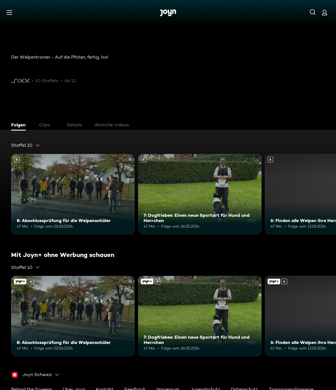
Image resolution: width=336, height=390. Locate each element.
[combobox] (25, 145)
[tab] (20, 126)
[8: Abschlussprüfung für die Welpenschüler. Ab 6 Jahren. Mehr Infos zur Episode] (73, 194)
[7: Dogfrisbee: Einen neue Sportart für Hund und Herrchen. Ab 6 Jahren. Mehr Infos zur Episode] (200, 194)
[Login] (324, 12)
